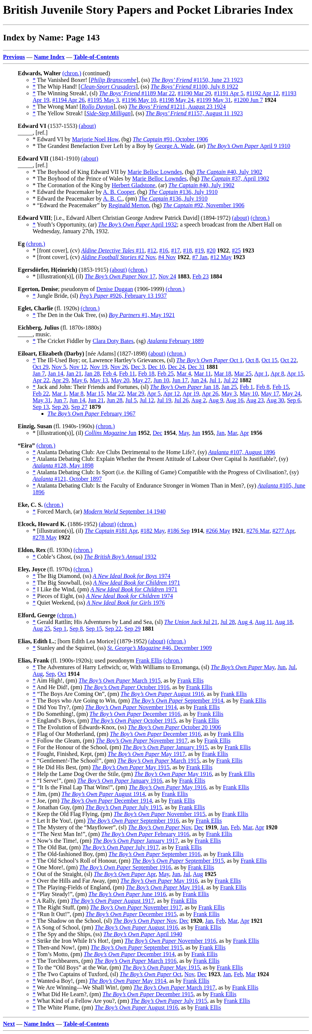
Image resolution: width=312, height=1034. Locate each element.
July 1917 (120, 847)
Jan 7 (39, 373)
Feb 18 (146, 373)
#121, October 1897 (67, 479)
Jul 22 (231, 380)
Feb (235, 827)
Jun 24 (198, 380)
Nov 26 (119, 367)
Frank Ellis (149, 660)
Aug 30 (275, 400)
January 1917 (135, 841)
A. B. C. (113, 198)
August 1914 (103, 794)
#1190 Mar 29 (194, 93)
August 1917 (112, 901)
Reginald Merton (129, 205)
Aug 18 (284, 622)
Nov (159, 827)
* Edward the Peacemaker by (68, 192)
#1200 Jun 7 (248, 100)
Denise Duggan (114, 289)
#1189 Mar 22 (137, 93)
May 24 (291, 393)
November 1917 (141, 740)
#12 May (221, 257)
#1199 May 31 (214, 100)
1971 (136, 582)
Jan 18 (184, 387)
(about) (87, 126)
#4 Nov (167, 257)
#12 (151, 250)
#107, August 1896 (241, 452)
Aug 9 (216, 400)
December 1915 (131, 914)
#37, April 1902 (235, 178)
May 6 (79, 380)
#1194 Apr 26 (68, 100)
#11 (113, 250)
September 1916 (133, 820)
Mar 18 (222, 373)
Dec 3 (138, 367)
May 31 (42, 400)
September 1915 (178, 861)
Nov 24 (167, 276)
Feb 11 (127, 373)
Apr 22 (41, 380)
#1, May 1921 (142, 315)
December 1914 (106, 800)
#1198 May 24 (176, 100)
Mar (232, 433)
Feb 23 (200, 276)
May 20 (120, 380)
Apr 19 (190, 393)
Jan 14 (55, 373)
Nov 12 (78, 367)
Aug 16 (234, 400)
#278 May (45, 537)
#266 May (218, 531)
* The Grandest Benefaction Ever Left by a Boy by (94, 146)
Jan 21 (74, 373)
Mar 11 (202, 373)
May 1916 (173, 774)
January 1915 (165, 747)
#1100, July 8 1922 (194, 86)
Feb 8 (262, 387)
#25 (236, 250)
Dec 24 (176, 367)
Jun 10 (161, 380)
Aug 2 (198, 400)
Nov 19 (98, 367)
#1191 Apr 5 (228, 93)
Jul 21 (191, 622)
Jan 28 (92, 373)
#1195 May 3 (103, 100)
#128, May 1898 (63, 465)
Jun (110, 433)
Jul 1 (215, 380)
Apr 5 (153, 393)
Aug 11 (263, 622)
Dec (157, 433)
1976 (126, 602)
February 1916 (145, 834)
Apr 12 (171, 393)
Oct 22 (288, 360)
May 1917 (146, 754)
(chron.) (71, 73)
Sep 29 (133, 628)
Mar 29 (136, 393)
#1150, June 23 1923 (197, 80)
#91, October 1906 (170, 139)
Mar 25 (243, 373)
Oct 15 (270, 360)
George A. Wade (174, 146)
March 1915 (119, 680)
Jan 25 (229, 387)
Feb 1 (246, 387)
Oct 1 (209, 360)
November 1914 (131, 707)
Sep (50, 674)
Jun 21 (96, 400)
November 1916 (170, 941)
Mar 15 (95, 393)
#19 (199, 250)
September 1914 (177, 700)
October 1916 (126, 687)
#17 (175, 250)
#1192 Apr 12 (262, 93)
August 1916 (162, 694)
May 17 (270, 393)
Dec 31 (196, 367)
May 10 (249, 393)
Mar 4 (184, 373)
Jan (220, 433)
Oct (62, 674)
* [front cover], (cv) (57, 250)
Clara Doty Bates (113, 341)
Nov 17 (119, 276)
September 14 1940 (124, 511)
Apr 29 (60, 380)
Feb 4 (109, 373)
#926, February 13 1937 (123, 296)
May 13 (99, 380)
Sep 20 (60, 407)
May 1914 (164, 887)
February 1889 (175, 341)
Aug (38, 674)
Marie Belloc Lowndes (154, 172)
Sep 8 (76, 628)
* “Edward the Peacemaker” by (71, 205)
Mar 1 (59, 393)
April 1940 (142, 934)
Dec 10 (156, 367)
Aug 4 (245, 622)
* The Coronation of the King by (72, 185)
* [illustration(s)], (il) (58, 276)
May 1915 (130, 767)
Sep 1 (60, 628)
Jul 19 (164, 400)
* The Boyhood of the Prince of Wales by (82, 178)
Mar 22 (115, 393)
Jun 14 (77, 400)
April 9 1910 (249, 146)
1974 (131, 576)
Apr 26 (210, 393)
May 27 (141, 380)
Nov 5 (59, 367)
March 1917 (174, 987)
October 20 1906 (174, 727)
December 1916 (134, 714)
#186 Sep (178, 531)
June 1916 (127, 894)
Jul (292, 667)
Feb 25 (165, 373)
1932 (120, 557)
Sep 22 (113, 628)
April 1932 (137, 224)
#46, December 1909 (159, 648)
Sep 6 (293, 400)
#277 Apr (283, 531)
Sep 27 (79, 407)
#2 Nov (118, 257)
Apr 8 (277, 373)
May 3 (228, 393)
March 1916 (135, 961)
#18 (187, 250)
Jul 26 (181, 400)
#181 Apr (110, 531)
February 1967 (91, 413)
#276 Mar (257, 531)
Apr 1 (261, 373)
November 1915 (159, 814)
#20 (211, 250)
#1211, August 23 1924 (177, 106)
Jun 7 (60, 400)
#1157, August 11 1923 (194, 113)
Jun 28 (114, 400)
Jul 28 (227, 622)
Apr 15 (295, 373)
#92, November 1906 (203, 205)
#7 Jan (199, 257)
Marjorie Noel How (95, 139)
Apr (244, 433)
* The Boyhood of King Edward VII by (80, 172)
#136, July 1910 (183, 192)
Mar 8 (76, 393)
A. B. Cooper (119, 192)
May (184, 433)
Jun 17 (179, 380)
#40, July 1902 (229, 172)
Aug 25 (41, 628)
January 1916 (119, 780)
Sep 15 (94, 628)
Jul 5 (131, 400)
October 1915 (133, 720)
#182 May (152, 531)
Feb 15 (280, 387)
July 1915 (124, 807)
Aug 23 (255, 400)
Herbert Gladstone (133, 185)
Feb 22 (41, 393)
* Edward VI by (52, 139)
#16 (163, 250)
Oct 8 (252, 360)
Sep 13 (41, 407)
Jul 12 (147, 400)
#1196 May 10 (139, 100)
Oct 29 (41, 367)
